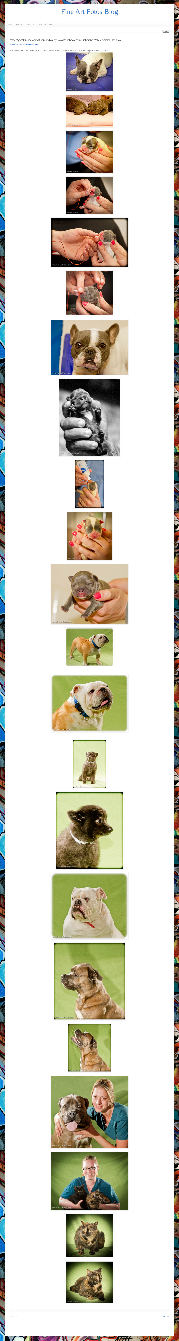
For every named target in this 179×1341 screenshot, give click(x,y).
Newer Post (14, 1316)
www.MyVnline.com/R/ (24, 44)
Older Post (165, 1316)
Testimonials (30, 24)
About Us (19, 24)
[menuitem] (89, 48)
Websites (42, 24)
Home (10, 24)
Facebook (53, 24)
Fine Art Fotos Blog (89, 11)
